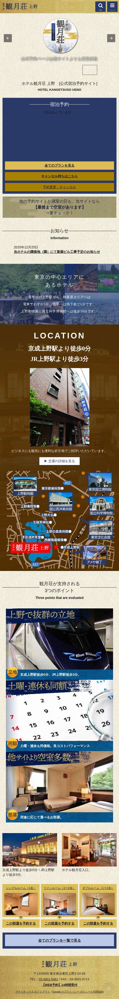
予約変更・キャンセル (59, 187)
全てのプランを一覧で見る (59, 940)
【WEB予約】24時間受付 (59, 985)
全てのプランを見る (59, 165)
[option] (29, 70)
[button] (112, 6)
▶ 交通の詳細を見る (59, 461)
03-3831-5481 (48, 979)
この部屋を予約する (21, 923)
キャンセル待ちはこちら (59, 176)
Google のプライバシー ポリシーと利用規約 (78, 991)
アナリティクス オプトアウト (32, 991)
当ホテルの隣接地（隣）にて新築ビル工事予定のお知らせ (57, 252)
